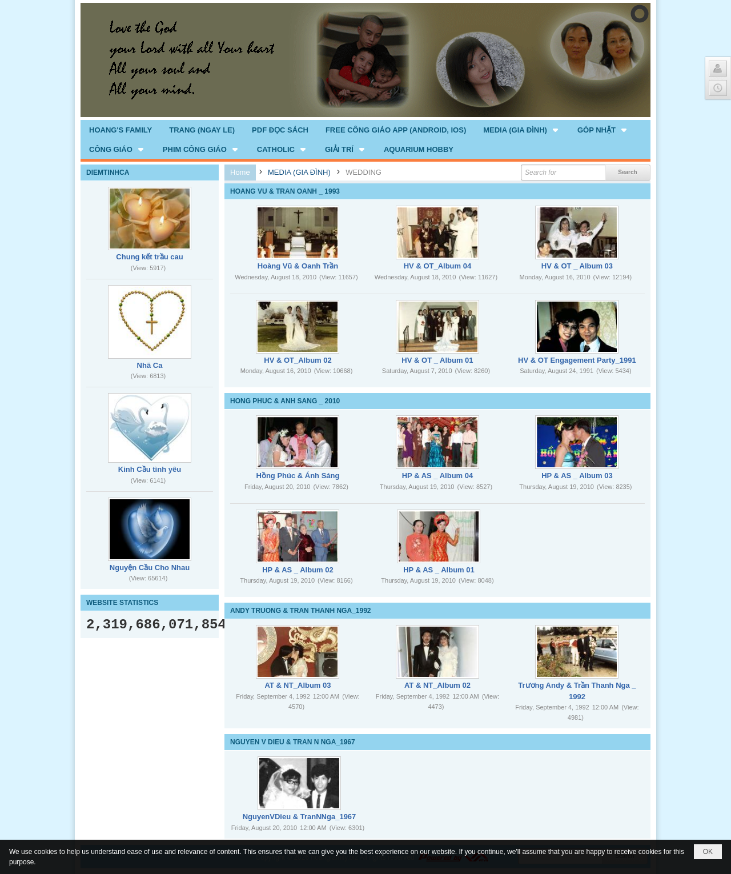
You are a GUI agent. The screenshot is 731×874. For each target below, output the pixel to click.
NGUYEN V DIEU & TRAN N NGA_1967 (292, 742)
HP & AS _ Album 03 (577, 475)
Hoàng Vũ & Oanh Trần (298, 266)
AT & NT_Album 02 (437, 685)
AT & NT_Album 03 (297, 685)
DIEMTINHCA (107, 173)
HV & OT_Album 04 (437, 266)
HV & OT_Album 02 (297, 360)
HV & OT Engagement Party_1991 (577, 360)
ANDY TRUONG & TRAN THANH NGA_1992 (300, 611)
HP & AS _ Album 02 (298, 570)
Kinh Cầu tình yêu (149, 469)
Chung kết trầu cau (149, 256)
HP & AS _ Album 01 (439, 570)
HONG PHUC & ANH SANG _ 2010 (285, 401)
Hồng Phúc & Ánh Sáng (298, 475)
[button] (522, 129)
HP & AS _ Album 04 (437, 475)
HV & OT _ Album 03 (577, 266)
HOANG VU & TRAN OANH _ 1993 (285, 191)
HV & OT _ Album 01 (437, 360)
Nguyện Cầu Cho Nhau (150, 567)
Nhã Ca (150, 365)
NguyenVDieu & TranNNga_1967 (299, 816)
